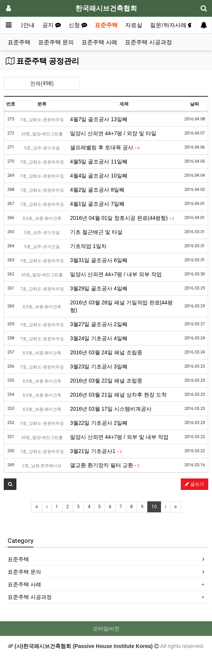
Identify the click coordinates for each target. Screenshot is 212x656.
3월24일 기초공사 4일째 (99, 338)
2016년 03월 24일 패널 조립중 (106, 352)
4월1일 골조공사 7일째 (97, 204)
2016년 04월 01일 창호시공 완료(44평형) (122, 218)
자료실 (133, 25)
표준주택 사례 (99, 42)
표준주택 (106, 25)
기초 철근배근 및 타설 (96, 232)
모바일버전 (106, 629)
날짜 (194, 104)
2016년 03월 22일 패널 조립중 (106, 381)
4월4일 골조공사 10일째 (99, 176)
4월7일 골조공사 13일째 (99, 119)
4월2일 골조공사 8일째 (97, 190)
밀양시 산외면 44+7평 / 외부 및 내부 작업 (119, 437)
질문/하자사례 (172, 25)
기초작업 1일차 (88, 246)
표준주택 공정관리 (42, 61)
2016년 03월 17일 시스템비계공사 (110, 409)
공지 (51, 25)
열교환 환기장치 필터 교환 (104, 465)
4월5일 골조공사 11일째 (99, 161)
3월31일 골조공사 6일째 (99, 260)
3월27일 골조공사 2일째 (99, 324)
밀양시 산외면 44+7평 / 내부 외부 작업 (116, 274)
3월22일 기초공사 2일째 (99, 423)
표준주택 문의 (56, 42)
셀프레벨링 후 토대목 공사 (104, 147)
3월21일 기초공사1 (96, 451)
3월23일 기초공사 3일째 (99, 366)
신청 (78, 25)
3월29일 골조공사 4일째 (99, 288)
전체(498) (42, 83)
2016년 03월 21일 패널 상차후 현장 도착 (118, 395)
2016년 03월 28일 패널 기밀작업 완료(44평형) (121, 306)
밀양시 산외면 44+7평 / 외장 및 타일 (113, 133)
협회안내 (23, 25)
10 (154, 506)
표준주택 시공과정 (148, 42)
